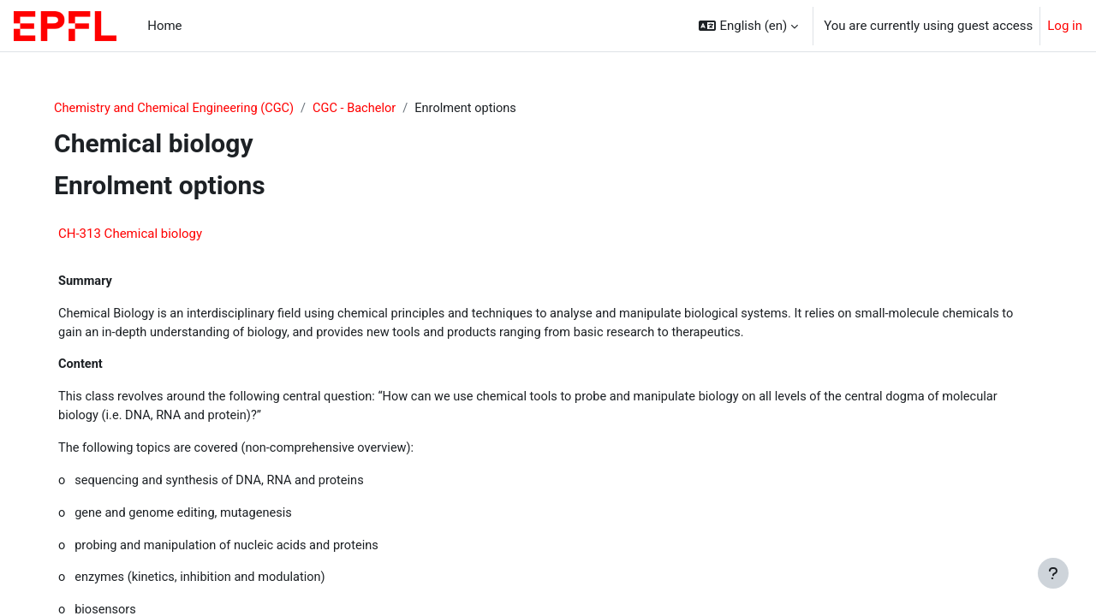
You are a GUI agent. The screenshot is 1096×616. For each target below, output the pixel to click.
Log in (1064, 25)
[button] (748, 25)
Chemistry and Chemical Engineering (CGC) (184, 108)
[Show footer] (1053, 573)
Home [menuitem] (164, 25)
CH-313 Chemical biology (137, 234)
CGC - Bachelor (370, 108)
